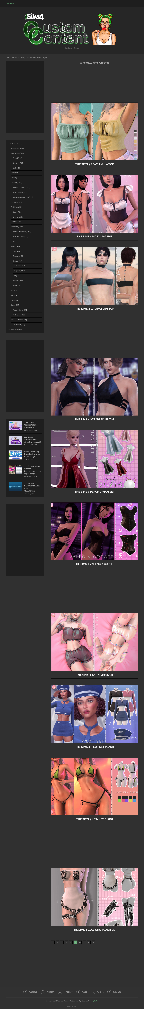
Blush (16, 251)
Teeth (16, 285)
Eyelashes (18, 256)
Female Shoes (20, 310)
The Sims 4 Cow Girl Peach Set (94, 929)
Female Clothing (21, 187)
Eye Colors (16, 202)
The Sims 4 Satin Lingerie (94, 674)
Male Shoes (19, 315)
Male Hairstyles (20, 236)
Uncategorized (15, 330)
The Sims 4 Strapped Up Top (94, 419)
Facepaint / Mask (20, 271)
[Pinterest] (65, 992)
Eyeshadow (19, 266)
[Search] (137, 3)
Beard (17, 212)
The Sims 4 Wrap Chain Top (94, 308)
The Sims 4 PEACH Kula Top (94, 164)
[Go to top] (72, 1006)
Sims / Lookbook (19, 320)
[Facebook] (30, 992)
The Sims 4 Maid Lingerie (94, 236)
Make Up (16, 246)
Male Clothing (20, 192)
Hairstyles (17, 227)
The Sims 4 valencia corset (94, 564)
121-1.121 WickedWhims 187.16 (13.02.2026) (32, 439)
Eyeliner (17, 261)
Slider (16, 168)
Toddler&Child (18, 325)
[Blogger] (114, 992)
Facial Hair (16, 207)
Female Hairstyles (22, 231)
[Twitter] (47, 992)
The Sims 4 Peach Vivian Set (94, 491)
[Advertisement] (94, 83)
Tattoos (18, 281)
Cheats (15, 178)
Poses (15, 300)
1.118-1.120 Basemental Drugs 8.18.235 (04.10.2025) (33, 487)
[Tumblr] (97, 992)
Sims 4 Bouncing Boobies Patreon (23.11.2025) (32, 454)
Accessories (17, 148)
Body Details (17, 153)
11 (84, 942)
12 (89, 942)
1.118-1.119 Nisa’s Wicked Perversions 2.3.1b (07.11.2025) (32, 470)
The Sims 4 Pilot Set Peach (94, 747)
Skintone (18, 163)
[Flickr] (81, 992)
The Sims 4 (10, 3)
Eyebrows (18, 217)
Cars (14, 173)
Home (8, 58)
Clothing (22, 58)
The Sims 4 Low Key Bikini (94, 819)
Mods (15, 290)
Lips (16, 276)
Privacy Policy (93, 1001)
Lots (14, 241)
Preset (17, 158)
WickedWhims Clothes (34, 58)
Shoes (15, 305)
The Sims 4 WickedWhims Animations (31, 425)
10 (80, 942)
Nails (14, 295)
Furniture (16, 222)
